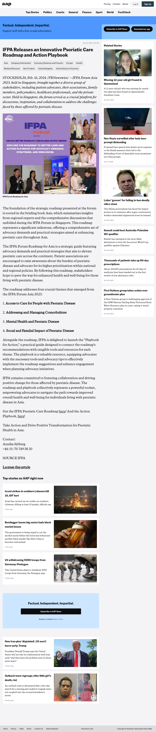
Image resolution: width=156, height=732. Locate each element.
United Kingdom (45, 68)
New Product (29, 68)
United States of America (67, 68)
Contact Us (39, 729)
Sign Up (147, 4)
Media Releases (52, 729)
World (110, 12)
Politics (47, 12)
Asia (6, 63)
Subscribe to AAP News (116, 29)
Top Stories (32, 12)
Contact (116, 4)
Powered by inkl (87, 729)
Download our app (142, 29)
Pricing (107, 4)
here (62, 411)
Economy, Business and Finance (48, 63)
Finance (87, 12)
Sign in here (58, 619)
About (125, 4)
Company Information (21, 63)
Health (79, 63)
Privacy (13, 729)
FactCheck (124, 12)
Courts (60, 12)
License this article (16, 467)
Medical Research (12, 68)
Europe (69, 63)
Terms (5, 729)
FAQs (21, 729)
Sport (99, 12)
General (73, 12)
